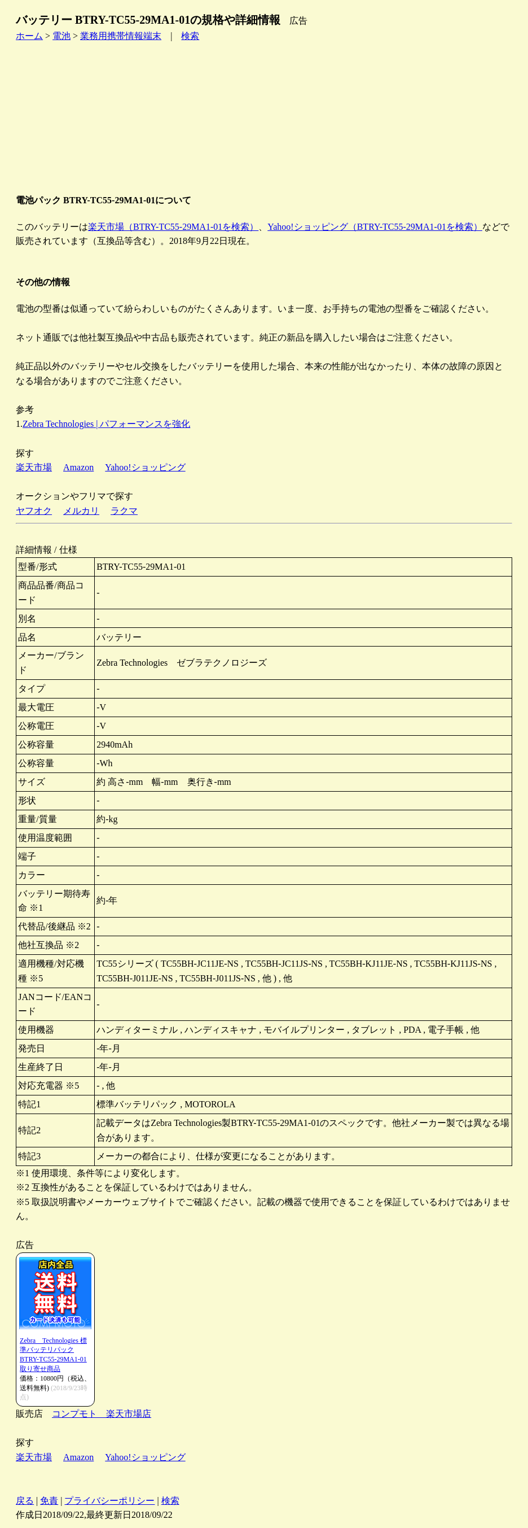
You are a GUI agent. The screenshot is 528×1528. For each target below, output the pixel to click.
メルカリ (81, 511)
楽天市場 (34, 467)
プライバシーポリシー (109, 1500)
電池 (61, 36)
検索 (190, 36)
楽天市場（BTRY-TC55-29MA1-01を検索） (173, 227)
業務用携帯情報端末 (120, 36)
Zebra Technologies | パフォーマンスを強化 (106, 424)
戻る (25, 1500)
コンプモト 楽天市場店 (101, 1413)
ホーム (29, 36)
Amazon (78, 467)
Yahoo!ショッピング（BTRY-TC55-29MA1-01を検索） (374, 227)
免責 (49, 1500)
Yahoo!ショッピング (145, 467)
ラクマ (124, 511)
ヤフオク (34, 511)
